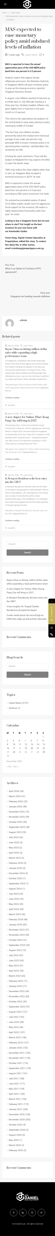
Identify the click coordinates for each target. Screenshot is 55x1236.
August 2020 (15, 1135)
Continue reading (12, 398)
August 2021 (15, 1073)
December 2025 (17, 811)
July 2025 (14, 837)
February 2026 (16, 801)
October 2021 (15, 1063)
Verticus (13, 708)
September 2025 (17, 827)
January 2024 (15, 924)
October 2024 (15, 878)
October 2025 (15, 822)
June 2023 (14, 960)
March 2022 (15, 1037)
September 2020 (17, 1130)
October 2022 (15, 1001)
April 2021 (14, 1094)
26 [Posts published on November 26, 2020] (26, 752)
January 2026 (15, 806)
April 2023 (14, 970)
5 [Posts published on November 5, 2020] (25, 740)
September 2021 (17, 1068)
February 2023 (16, 981)
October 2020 (15, 1124)
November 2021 (17, 1058)
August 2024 (15, 888)
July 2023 (14, 955)
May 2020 (14, 1140)
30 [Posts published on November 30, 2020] (8, 756)
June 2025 (14, 842)
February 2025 (16, 863)
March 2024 (15, 914)
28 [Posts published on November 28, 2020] (38, 752)
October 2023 (15, 940)
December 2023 (17, 929)
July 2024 (14, 894)
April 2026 (14, 791)
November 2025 (17, 817)
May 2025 (14, 847)
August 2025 (15, 832)
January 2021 (15, 1109)
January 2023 (15, 986)
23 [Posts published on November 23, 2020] (8, 752)
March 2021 (15, 1099)
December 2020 (17, 1114)
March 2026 (15, 796)
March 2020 (15, 1145)
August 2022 (15, 1012)
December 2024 (17, 873)
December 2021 (17, 1053)
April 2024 (14, 909)
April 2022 (14, 1032)
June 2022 (14, 1022)
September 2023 (17, 945)
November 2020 (17, 1119)
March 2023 (15, 976)
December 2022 (17, 991)
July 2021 (14, 1078)
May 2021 (14, 1088)
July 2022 (14, 1017)
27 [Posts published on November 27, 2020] (32, 752)
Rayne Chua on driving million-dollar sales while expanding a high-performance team (26, 353)
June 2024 (14, 899)
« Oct (9, 766)
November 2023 (17, 935)
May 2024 (14, 904)
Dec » (16, 766)
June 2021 (14, 1083)
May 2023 (14, 965)
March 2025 (15, 858)
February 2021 (16, 1104)
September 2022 (17, 1006)
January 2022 (15, 1047)
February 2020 (16, 1150)
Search (27, 552)
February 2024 (16, 919)
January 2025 (15, 868)
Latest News (15, 13)
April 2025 (14, 852)
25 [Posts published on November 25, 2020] (20, 752)
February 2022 (16, 1042)
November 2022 (17, 996)
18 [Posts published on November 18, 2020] (20, 748)
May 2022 (14, 1027)
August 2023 (15, 950)
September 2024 (17, 883)
